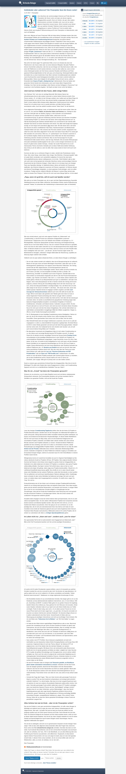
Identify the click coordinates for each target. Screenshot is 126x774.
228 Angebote (99, 26)
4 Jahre (84, 32)
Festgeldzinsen (94, 17)
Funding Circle (71, 335)
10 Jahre (85, 37)
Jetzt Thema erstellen (49, 763)
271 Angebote (99, 23)
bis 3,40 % (91, 35)
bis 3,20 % (91, 26)
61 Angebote (99, 37)
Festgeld (62, 3)
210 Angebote (99, 29)
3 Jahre (84, 29)
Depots (79, 3)
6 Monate (85, 20)
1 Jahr (84, 23)
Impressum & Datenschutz (38, 771)
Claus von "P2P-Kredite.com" (50, 353)
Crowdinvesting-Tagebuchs (43, 430)
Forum (92, 3)
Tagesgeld (50, 3)
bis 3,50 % (91, 20)
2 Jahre (84, 26)
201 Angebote (99, 20)
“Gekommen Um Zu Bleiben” (47, 619)
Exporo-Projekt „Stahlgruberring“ (43, 81)
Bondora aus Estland (50, 347)
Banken (72, 3)
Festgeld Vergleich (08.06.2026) (92, 10)
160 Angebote (99, 32)
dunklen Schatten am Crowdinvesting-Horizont (38, 39)
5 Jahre (84, 35)
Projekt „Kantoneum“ (35, 51)
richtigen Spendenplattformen (55, 513)
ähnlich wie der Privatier (31, 448)
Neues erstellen (32, 758)
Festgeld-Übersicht (92, 13)
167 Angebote (99, 35)
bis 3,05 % (91, 23)
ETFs (85, 3)
